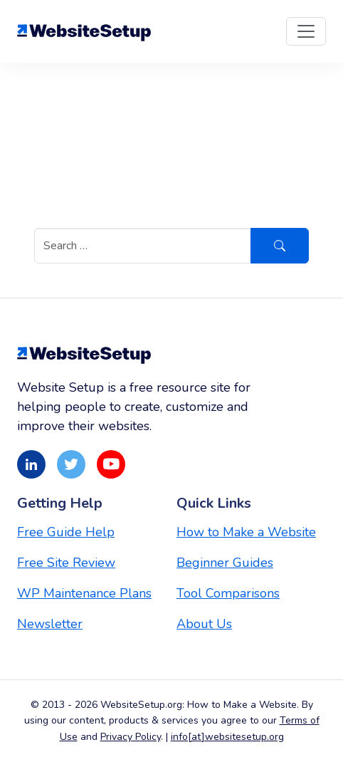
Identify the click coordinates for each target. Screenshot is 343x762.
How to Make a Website (246, 532)
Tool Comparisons (228, 593)
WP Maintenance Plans (84, 593)
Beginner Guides (224, 562)
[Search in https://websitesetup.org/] (142, 245)
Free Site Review (66, 562)
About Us (204, 623)
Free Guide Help (66, 532)
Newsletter (50, 623)
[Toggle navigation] (306, 31)
